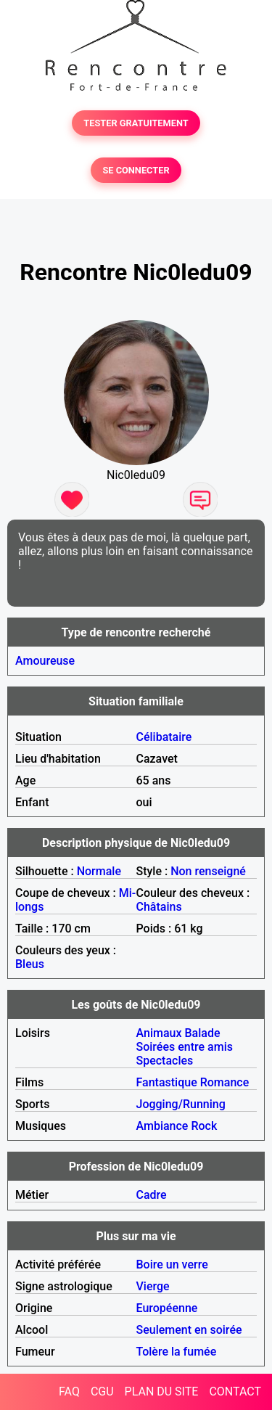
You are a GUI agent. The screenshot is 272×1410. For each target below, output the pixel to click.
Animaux (159, 1033)
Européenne (167, 1308)
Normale (99, 871)
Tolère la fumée (176, 1351)
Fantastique (166, 1082)
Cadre (151, 1195)
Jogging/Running (181, 1104)
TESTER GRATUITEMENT (136, 123)
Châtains (159, 907)
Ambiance (162, 1126)
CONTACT (235, 1391)
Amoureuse (45, 661)
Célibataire (164, 737)
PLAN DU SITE (162, 1391)
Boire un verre (172, 1264)
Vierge (153, 1286)
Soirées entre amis (184, 1047)
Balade (202, 1033)
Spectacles (165, 1060)
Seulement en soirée (189, 1330)
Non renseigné (208, 871)
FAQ (69, 1391)
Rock (204, 1126)
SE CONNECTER (135, 170)
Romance (225, 1082)
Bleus (29, 964)
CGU (102, 1391)
